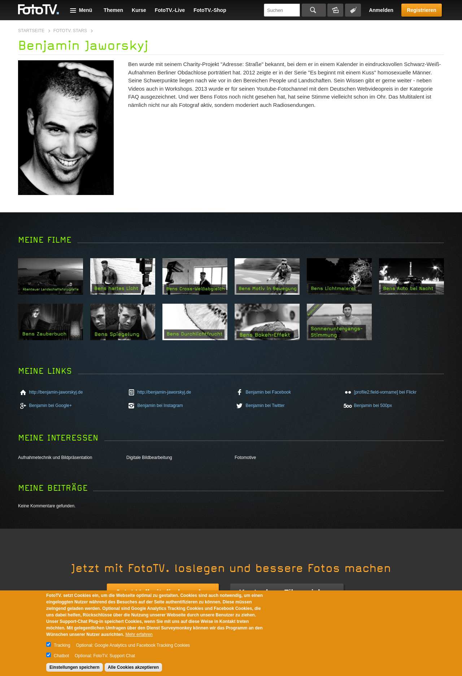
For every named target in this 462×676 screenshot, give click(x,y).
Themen (113, 10)
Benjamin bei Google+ (50, 405)
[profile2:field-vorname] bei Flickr (385, 392)
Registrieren (421, 10)
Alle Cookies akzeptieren (133, 667)
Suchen (314, 10)
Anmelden (381, 10)
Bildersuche (335, 10)
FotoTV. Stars (70, 30)
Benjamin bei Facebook (268, 392)
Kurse (139, 10)
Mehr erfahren (138, 634)
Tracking (62, 645)
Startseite (31, 30)
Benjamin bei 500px (373, 405)
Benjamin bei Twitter (265, 405)
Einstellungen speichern (74, 667)
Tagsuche (353, 10)
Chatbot (61, 655)
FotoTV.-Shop (209, 10)
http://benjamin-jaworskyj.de (56, 392)
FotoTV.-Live (170, 10)
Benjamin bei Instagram (160, 405)
